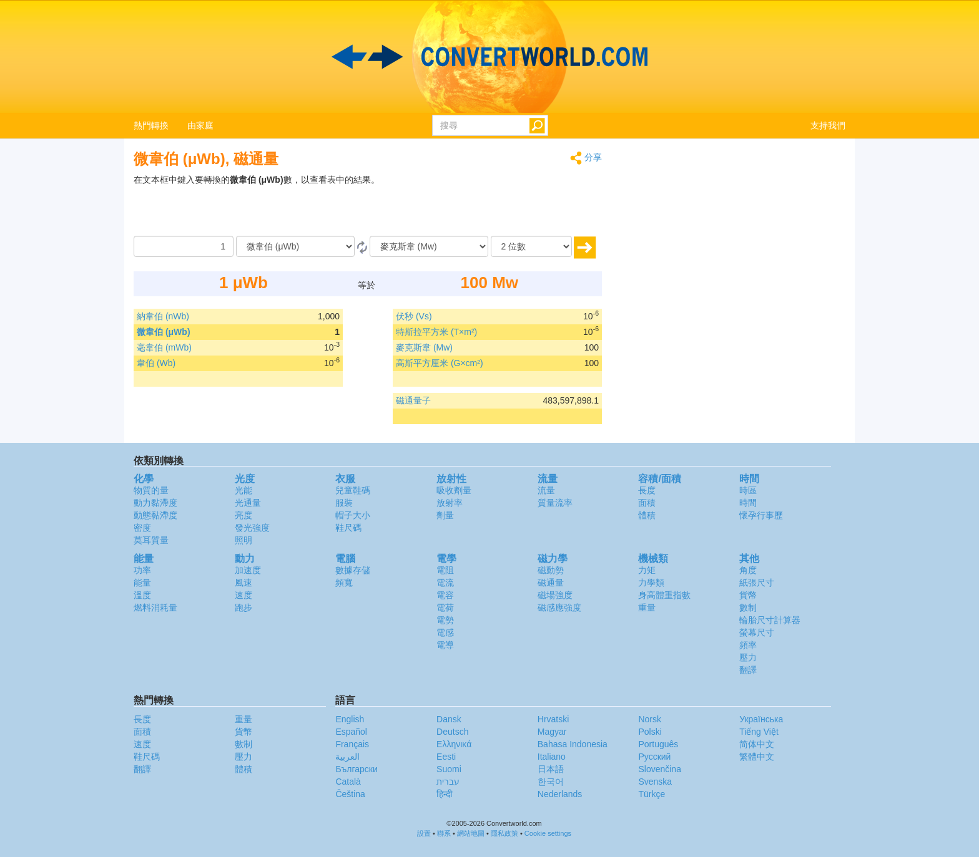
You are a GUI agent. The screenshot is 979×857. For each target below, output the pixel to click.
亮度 (243, 515)
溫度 (142, 595)
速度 (243, 595)
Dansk (448, 719)
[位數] (531, 246)
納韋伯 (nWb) (163, 316)
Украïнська (761, 719)
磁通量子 (413, 400)
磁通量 (551, 583)
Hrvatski (553, 719)
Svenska (655, 782)
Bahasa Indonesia (573, 744)
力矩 (647, 570)
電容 (445, 595)
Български (356, 769)
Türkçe (651, 794)
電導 (445, 645)
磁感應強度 (559, 607)
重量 (647, 607)
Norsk (649, 719)
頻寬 (344, 583)
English (349, 719)
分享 (586, 158)
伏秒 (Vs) (414, 316)
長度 (647, 490)
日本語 (551, 769)
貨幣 (748, 595)
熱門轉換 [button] (151, 125)
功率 (142, 570)
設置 (424, 833)
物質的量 (151, 490)
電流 (445, 583)
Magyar (552, 732)
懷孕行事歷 (761, 515)
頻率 (748, 645)
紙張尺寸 (756, 583)
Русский (654, 757)
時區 (748, 490)
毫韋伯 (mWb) (164, 347)
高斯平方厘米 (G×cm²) (439, 363)
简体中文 (756, 744)
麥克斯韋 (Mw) (424, 347)
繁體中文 (756, 757)
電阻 (445, 570)
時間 (748, 503)
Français (352, 744)
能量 (142, 583)
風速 (243, 583)
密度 (142, 528)
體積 (647, 515)
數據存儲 (352, 570)
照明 (243, 540)
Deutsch (452, 732)
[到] (429, 246)
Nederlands (560, 794)
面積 (647, 503)
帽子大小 (352, 515)
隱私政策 (504, 833)
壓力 (748, 657)
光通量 (248, 503)
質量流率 (555, 503)
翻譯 (748, 670)
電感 (445, 632)
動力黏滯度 (155, 503)
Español (351, 732)
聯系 (444, 833)
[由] (295, 246)
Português (658, 744)
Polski (649, 732)
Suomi (448, 769)
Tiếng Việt (759, 732)
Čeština (350, 794)
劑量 (445, 515)
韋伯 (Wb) (156, 363)
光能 (243, 490)
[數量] (184, 246)
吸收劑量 (453, 490)
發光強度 (252, 528)
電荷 (445, 607)
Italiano (552, 757)
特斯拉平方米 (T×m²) (436, 332)
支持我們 (827, 125)
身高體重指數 (664, 595)
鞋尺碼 (348, 528)
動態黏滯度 (155, 515)
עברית (448, 782)
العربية (347, 757)
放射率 (449, 503)
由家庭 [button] (200, 125)
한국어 (551, 782)
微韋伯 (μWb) (163, 332)
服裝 (344, 503)
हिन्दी (444, 794)
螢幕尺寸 (756, 632)
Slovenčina (659, 769)
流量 (546, 490)
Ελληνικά (453, 744)
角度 (748, 570)
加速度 (248, 570)
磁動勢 (551, 570)
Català (347, 782)
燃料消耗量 (155, 607)
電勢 (445, 620)
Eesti (446, 757)
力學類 (651, 583)
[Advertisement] (524, 204)
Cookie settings (547, 833)
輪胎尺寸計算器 (769, 620)
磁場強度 (555, 595)
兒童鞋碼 (352, 490)
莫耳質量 (151, 540)
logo (489, 57)
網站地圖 (471, 833)
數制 (748, 607)
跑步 (243, 607)
